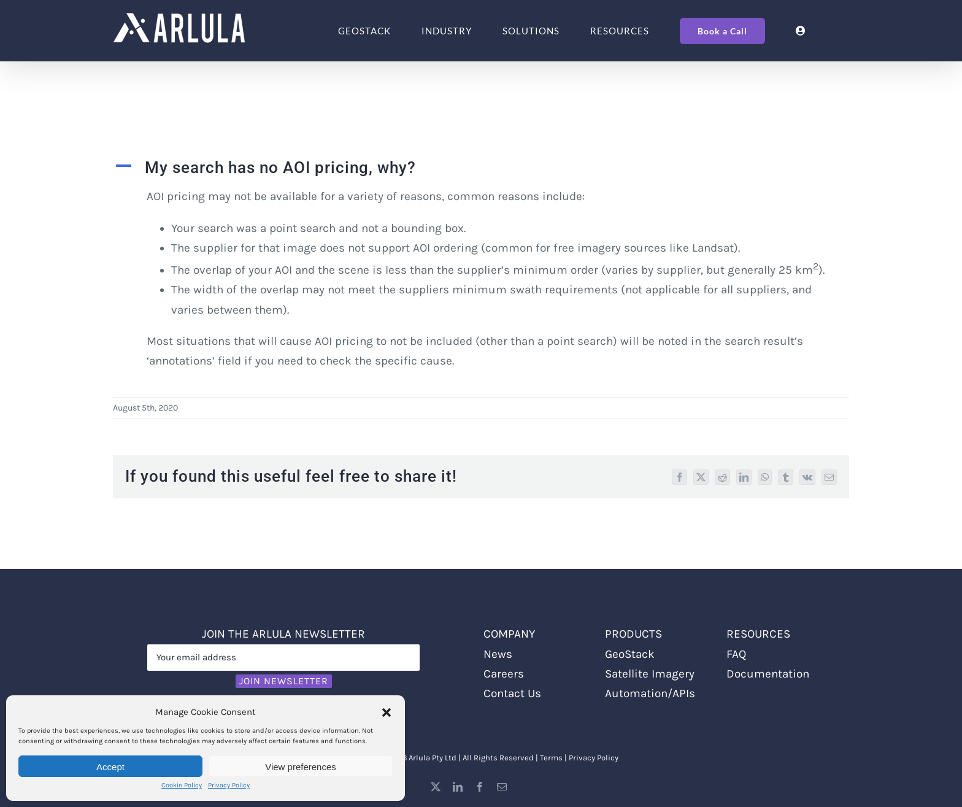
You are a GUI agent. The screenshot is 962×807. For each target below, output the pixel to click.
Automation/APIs (650, 693)
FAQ (736, 654)
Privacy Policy (229, 785)
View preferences (300, 767)
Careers (503, 674)
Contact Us (512, 693)
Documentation (767, 674)
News (497, 654)
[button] (386, 712)
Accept (110, 767)
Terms (551, 757)
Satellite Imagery (650, 674)
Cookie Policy (181, 785)
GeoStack (630, 654)
